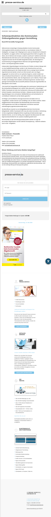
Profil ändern (18, 306)
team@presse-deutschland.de (36, 505)
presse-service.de (25, 8)
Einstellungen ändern (20, 301)
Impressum (31, 494)
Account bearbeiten (20, 304)
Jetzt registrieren (7, 203)
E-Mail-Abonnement (20, 299)
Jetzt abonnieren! (22, 326)
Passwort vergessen (8, 204)
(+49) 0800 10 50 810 (35, 502)
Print (42, 27)
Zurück (7, 27)
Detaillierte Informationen (24, 372)
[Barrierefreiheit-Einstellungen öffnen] (48, 261)
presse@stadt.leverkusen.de (12, 145)
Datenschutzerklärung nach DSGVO (35, 508)
